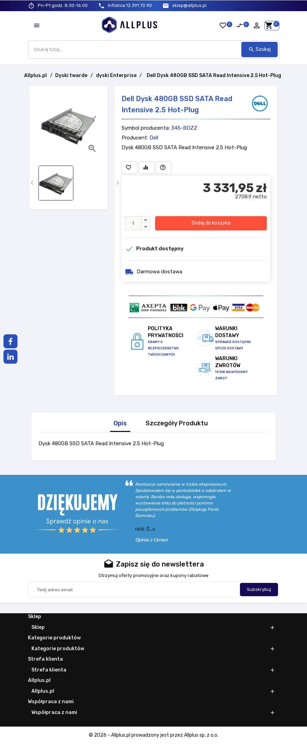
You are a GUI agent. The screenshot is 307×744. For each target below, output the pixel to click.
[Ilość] (133, 223)
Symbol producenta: (146, 128)
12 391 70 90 (130, 5)
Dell (153, 138)
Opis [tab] (120, 423)
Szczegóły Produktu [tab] (177, 423)
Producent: (135, 138)
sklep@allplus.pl (189, 5)
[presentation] (32, 183)
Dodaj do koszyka (211, 223)
